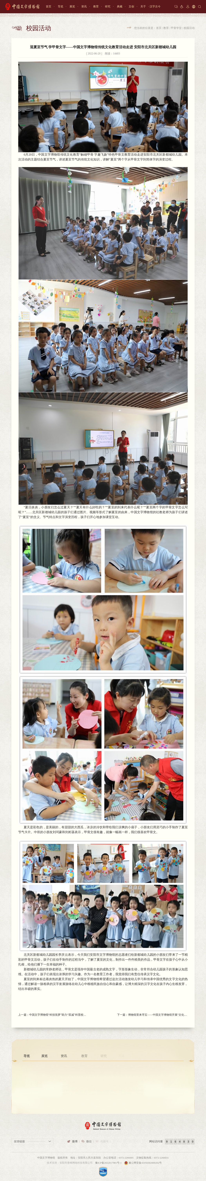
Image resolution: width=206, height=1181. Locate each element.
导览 (60, 6)
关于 (143, 6)
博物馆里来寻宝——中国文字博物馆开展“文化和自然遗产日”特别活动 (158, 1015)
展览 (72, 6)
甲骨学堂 (176, 28)
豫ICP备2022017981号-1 (108, 1162)
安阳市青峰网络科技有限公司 (76, 1162)
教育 (96, 6)
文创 (131, 6)
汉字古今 (155, 6)
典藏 (119, 6)
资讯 (84, 6)
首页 (48, 6)
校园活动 (189, 28)
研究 (107, 6)
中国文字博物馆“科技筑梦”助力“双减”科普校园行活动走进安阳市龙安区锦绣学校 (59, 1014)
